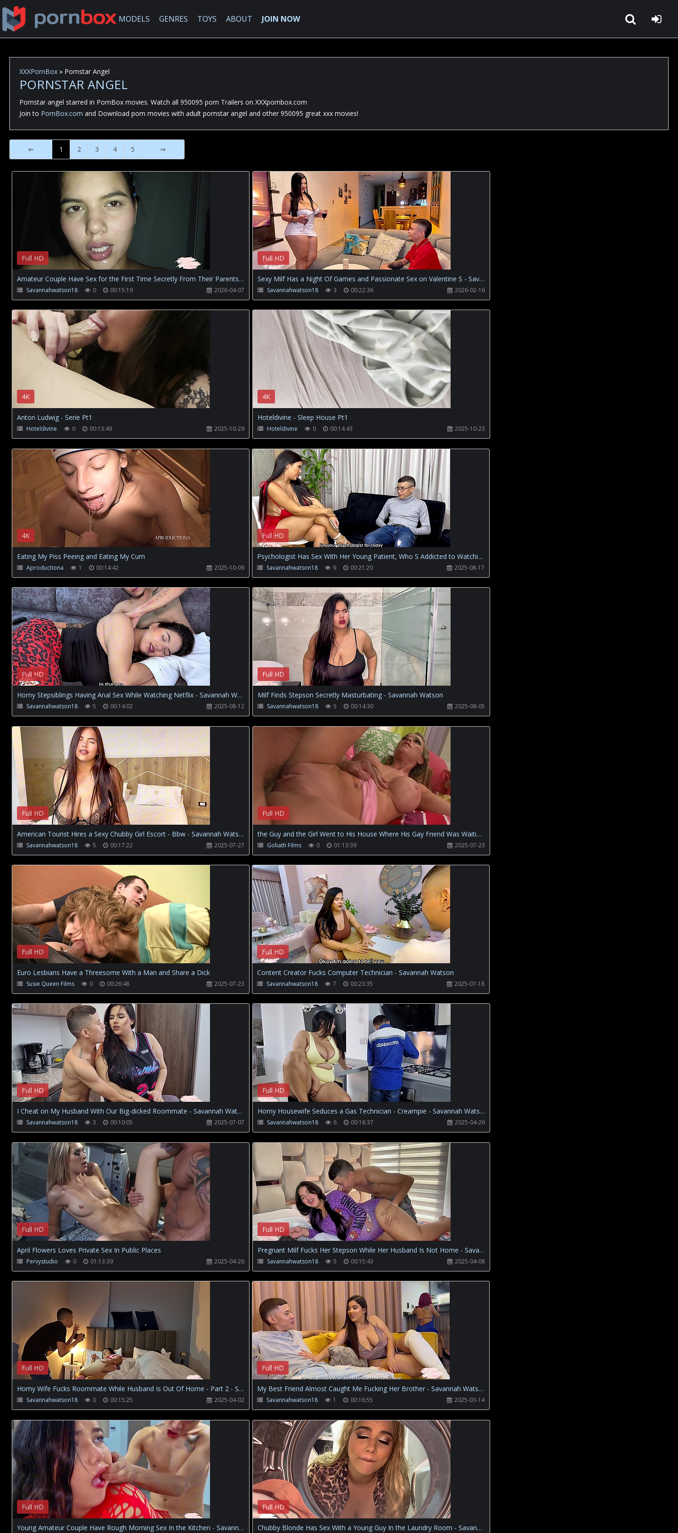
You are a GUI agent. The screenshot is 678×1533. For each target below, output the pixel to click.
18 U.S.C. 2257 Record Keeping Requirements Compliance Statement (313, 1516)
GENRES (177, 19)
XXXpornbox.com (61, 19)
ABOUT (243, 19)
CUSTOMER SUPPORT (86, 1488)
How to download (165, 1488)
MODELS (137, 19)
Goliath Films (43, 707)
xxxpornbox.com (81, 1516)
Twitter (223, 1488)
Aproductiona (263, 429)
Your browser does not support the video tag (111, 227)
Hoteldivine (478, 290)
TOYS (210, 19)
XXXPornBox (38, 71)
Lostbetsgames (46, 1263)
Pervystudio (478, 846)
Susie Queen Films (269, 707)
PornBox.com (62, 113)
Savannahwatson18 (52, 290)
